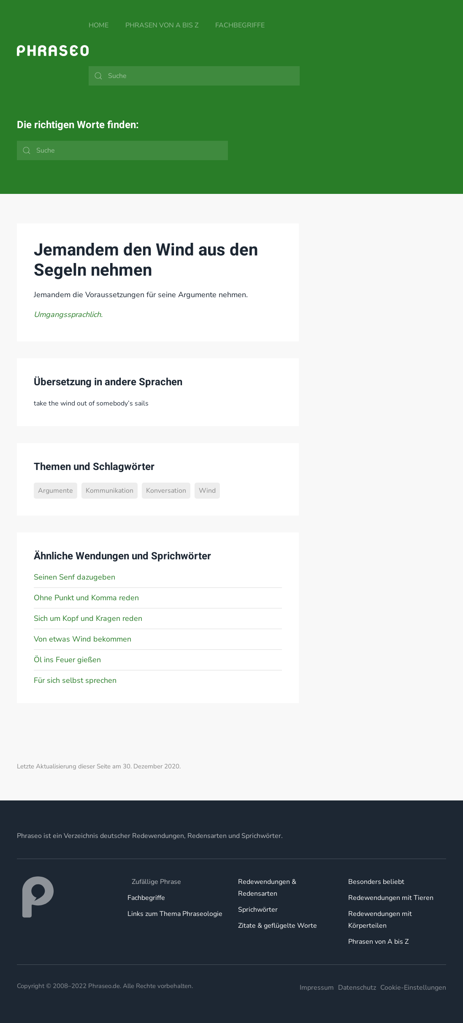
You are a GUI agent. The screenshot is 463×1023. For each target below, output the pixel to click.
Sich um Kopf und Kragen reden (88, 618)
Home (98, 25)
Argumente (55, 490)
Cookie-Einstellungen (413, 987)
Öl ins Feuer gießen (67, 660)
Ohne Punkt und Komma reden (86, 598)
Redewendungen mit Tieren (390, 897)
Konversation (166, 490)
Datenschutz (357, 987)
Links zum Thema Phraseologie (174, 913)
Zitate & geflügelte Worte (277, 925)
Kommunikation (109, 490)
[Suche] (194, 76)
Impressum (317, 987)
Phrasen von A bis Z (161, 25)
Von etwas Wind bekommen (82, 639)
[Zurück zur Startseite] (53, 50)
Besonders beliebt (376, 881)
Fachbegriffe (240, 25)
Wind (207, 490)
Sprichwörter (258, 909)
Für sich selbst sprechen (75, 680)
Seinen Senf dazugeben (74, 577)
